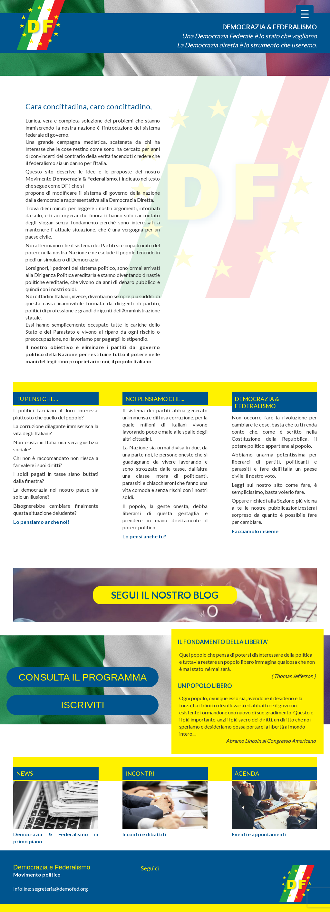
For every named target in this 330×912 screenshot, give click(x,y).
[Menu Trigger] (305, 14)
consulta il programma (82, 677)
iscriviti (82, 705)
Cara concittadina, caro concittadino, (88, 106)
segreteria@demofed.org (60, 889)
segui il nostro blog (164, 595)
